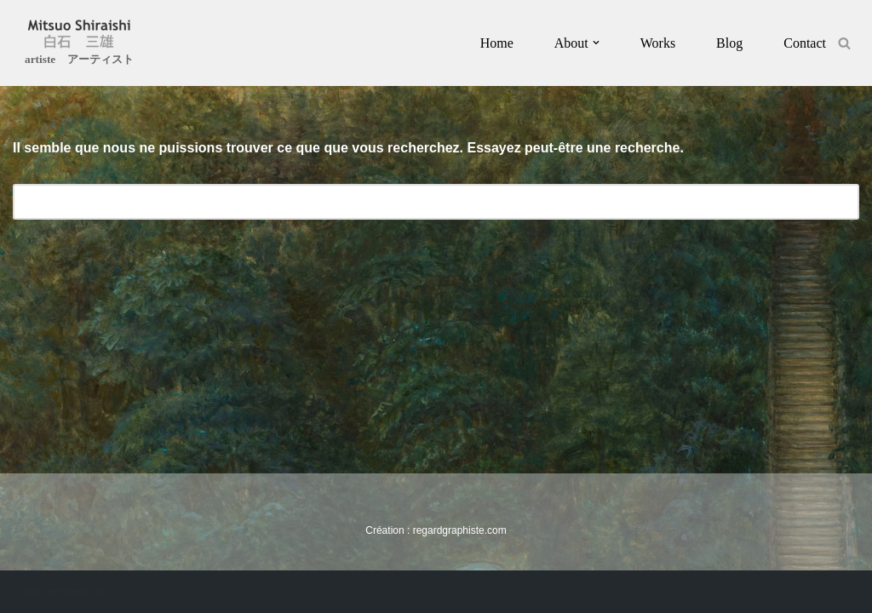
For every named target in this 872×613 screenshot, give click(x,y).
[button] (596, 42)
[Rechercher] (844, 43)
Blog (729, 43)
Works (657, 43)
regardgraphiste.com (460, 530)
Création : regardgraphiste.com (59, 591)
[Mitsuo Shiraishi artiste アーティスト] (79, 45)
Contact (804, 43)
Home (496, 43)
